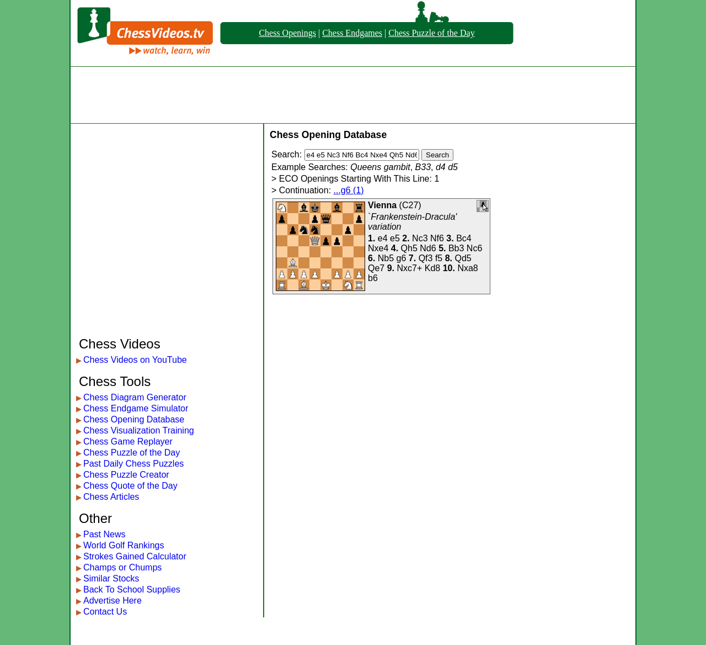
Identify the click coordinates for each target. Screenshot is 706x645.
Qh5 (409, 248)
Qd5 (463, 258)
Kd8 (432, 268)
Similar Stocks (111, 578)
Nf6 (437, 238)
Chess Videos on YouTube (135, 359)
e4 (383, 238)
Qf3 (426, 258)
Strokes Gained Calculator (134, 556)
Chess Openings (287, 33)
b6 (373, 278)
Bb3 (456, 248)
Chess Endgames (352, 33)
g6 (402, 258)
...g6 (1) (349, 190)
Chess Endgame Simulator (135, 408)
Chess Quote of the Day (130, 485)
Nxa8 (467, 268)
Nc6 (474, 248)
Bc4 (464, 238)
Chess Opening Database (133, 419)
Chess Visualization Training (138, 430)
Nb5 (386, 258)
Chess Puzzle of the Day (431, 33)
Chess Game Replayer (128, 441)
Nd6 (428, 248)
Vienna (382, 205)
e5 (395, 238)
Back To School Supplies (131, 589)
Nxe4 (378, 248)
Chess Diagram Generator (134, 397)
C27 (410, 205)
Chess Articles (111, 496)
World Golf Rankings (123, 545)
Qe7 (376, 268)
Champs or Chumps (122, 567)
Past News (104, 534)
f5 (438, 258)
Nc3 (419, 238)
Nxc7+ (409, 268)
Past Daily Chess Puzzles (133, 463)
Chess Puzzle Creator (126, 474)
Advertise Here (112, 600)
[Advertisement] (353, 95)
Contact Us (105, 611)
